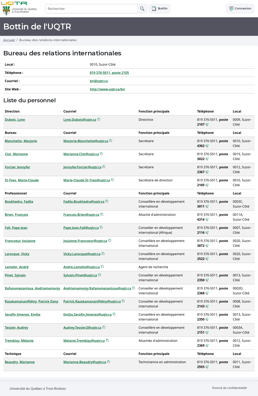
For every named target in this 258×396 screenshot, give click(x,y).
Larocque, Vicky (17, 254)
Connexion (240, 8)
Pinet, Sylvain (15, 275)
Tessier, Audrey (16, 327)
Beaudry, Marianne (20, 362)
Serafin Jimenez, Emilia (22, 314)
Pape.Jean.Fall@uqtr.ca (81, 227)
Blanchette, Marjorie (21, 141)
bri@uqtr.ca (99, 81)
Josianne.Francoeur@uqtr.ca (85, 241)
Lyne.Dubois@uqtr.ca (79, 119)
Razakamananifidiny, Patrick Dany (31, 301)
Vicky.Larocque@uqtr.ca (81, 254)
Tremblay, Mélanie (19, 340)
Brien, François (16, 214)
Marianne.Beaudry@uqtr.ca (84, 362)
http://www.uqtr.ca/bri (107, 89)
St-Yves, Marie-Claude (22, 180)
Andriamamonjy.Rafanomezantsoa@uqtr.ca (97, 288)
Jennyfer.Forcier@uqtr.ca (82, 167)
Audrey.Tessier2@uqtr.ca (82, 327)
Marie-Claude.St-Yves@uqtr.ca (86, 180)
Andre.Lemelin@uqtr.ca (81, 267)
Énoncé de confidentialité (229, 388)
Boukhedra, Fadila (19, 201)
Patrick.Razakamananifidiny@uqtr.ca (92, 301)
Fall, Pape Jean (16, 227)
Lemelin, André (17, 267)
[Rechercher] (91, 8)
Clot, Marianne (16, 154)
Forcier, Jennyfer (17, 167)
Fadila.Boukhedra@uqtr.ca (83, 201)
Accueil (9, 40)
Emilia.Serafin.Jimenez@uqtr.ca (87, 314)
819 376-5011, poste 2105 (109, 72)
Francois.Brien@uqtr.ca (81, 214)
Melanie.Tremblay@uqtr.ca (84, 340)
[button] (159, 8)
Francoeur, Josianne (20, 241)
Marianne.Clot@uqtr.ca (81, 154)
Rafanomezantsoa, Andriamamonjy (32, 288)
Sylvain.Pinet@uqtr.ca (80, 275)
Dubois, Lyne (15, 119)
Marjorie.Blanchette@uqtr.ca (85, 141)
